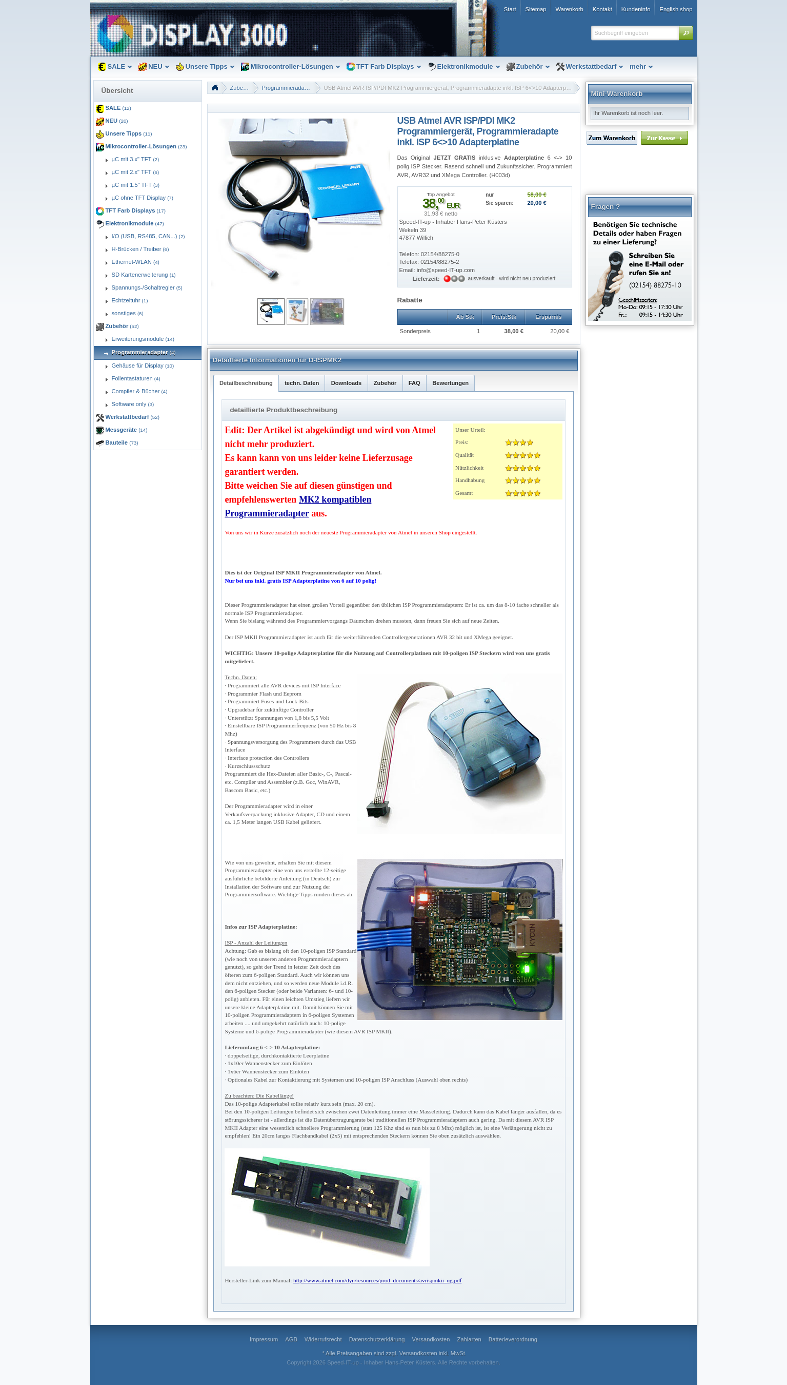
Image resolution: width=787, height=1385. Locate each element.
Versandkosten (418, 1353)
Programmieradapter (288, 88)
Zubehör (241, 88)
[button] (686, 33)
